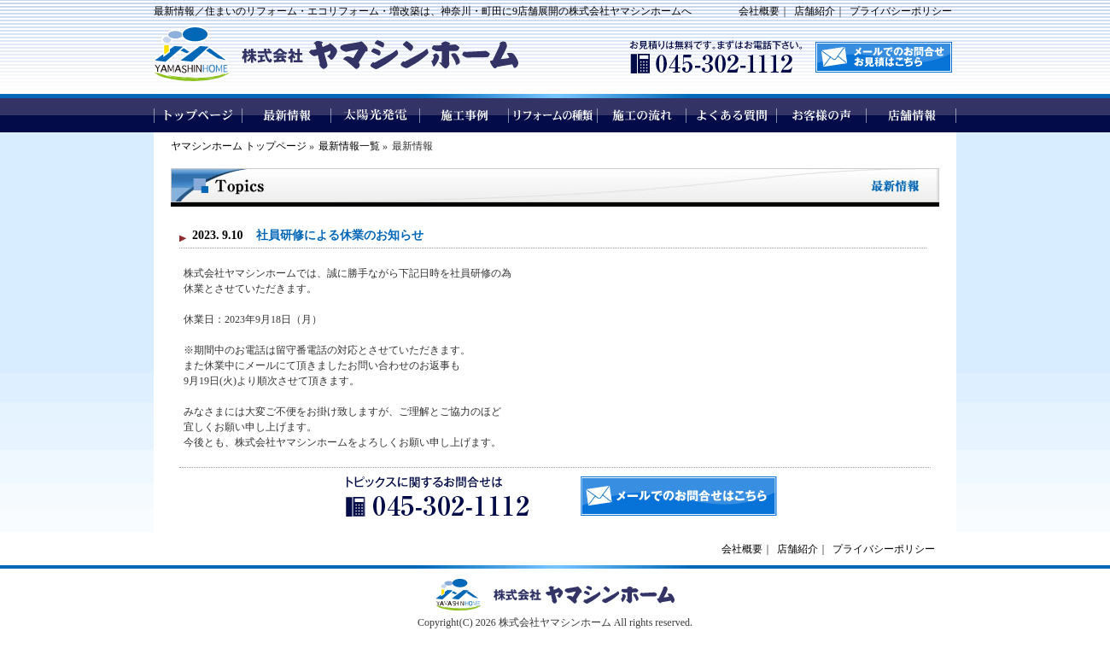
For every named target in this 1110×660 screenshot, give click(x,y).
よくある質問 (732, 115)
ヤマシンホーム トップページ (239, 146)
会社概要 (759, 11)
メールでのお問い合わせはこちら (883, 57)
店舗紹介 (814, 11)
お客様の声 (822, 115)
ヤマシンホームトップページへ (555, 594)
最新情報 (286, 115)
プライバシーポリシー (901, 11)
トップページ (198, 115)
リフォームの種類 (553, 115)
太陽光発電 (375, 115)
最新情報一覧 (349, 146)
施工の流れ (642, 115)
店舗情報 (911, 115)
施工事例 (464, 115)
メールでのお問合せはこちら (679, 496)
